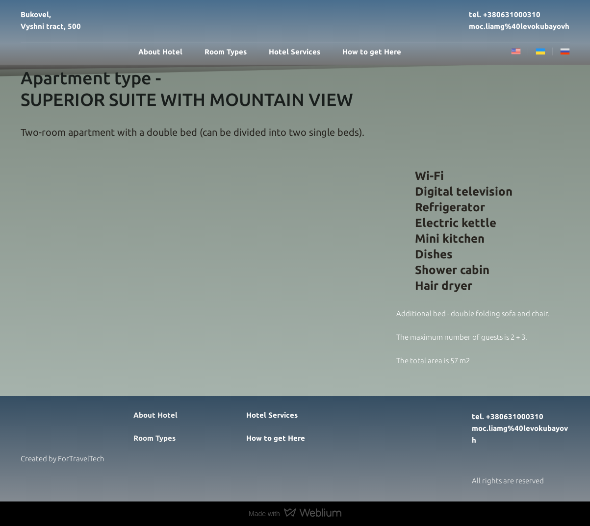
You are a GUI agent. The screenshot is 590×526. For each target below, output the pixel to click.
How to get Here (371, 52)
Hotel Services (294, 52)
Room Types (226, 52)
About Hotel (160, 52)
